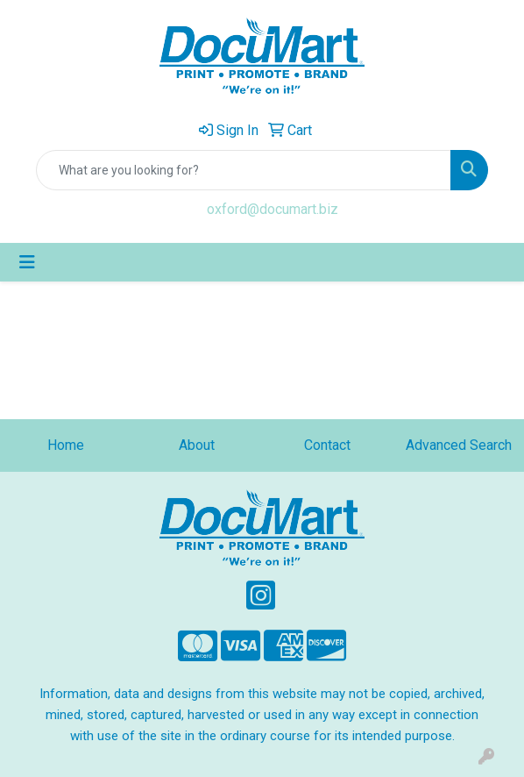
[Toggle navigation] (27, 262)
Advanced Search (459, 445)
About (197, 445)
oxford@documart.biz (272, 209)
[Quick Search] (243, 170)
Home (65, 445)
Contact (327, 445)
